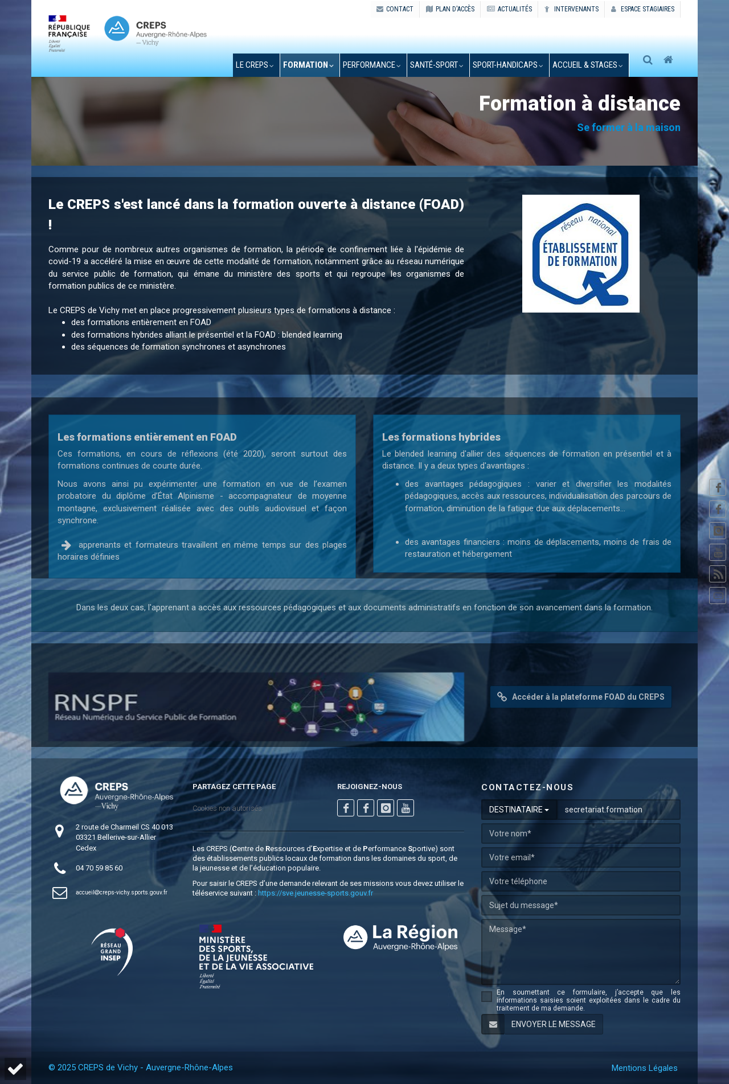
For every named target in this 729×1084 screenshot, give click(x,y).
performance (371, 65)
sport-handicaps (506, 65)
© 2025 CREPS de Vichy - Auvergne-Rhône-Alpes (140, 1067)
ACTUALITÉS (509, 9)
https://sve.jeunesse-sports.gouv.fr (315, 893)
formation (307, 65)
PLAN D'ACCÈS (450, 9)
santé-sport (436, 65)
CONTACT (394, 9)
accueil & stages (586, 65)
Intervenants (571, 9)
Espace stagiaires (642, 9)
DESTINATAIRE (519, 809)
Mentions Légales (645, 1068)
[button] (15, 1069)
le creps (253, 65)
